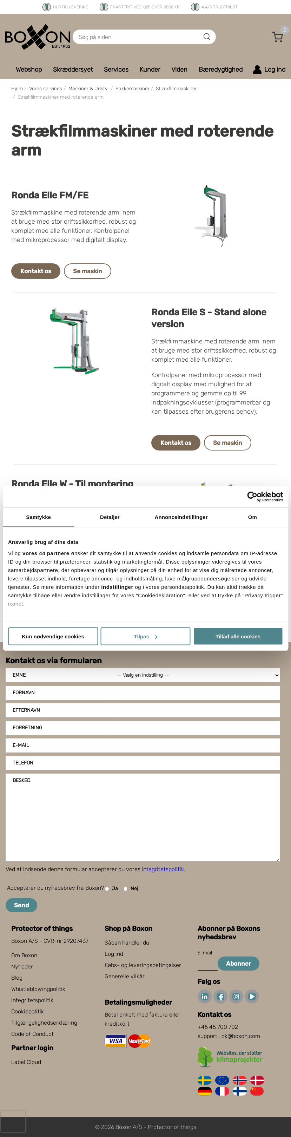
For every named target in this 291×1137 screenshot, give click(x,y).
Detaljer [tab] (110, 517)
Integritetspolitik (32, 1000)
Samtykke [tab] (38, 517)
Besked (21, 780)
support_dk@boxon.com (229, 1036)
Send (21, 905)
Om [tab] (252, 517)
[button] (277, 37)
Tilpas (146, 636)
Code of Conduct (32, 1034)
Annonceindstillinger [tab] (181, 517)
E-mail (21, 745)
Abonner (238, 963)
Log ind (114, 954)
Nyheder (22, 966)
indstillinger (117, 587)
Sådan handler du (127, 942)
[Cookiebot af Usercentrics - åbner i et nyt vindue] (252, 497)
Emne (19, 675)
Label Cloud (26, 1062)
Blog (16, 977)
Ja (111, 889)
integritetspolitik (163, 869)
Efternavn (26, 710)
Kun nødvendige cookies (53, 636)
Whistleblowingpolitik (38, 989)
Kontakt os (35, 271)
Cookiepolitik (27, 1011)
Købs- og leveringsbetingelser (143, 965)
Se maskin (87, 271)
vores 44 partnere (46, 553)
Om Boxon (24, 955)
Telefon (23, 763)
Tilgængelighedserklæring (44, 1022)
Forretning (27, 728)
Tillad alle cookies (238, 636)
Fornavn (24, 693)
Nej (130, 889)
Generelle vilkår (125, 976)
